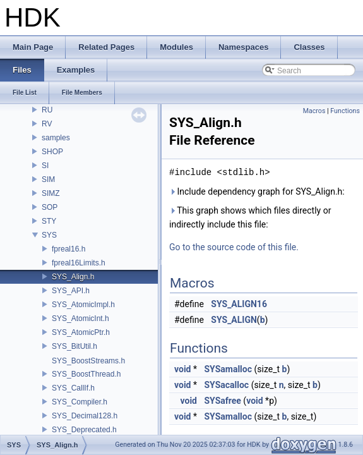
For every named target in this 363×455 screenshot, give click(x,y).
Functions (345, 111)
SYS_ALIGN (234, 320)
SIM (48, 179)
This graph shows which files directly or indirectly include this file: (250, 217)
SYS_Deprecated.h (84, 429)
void (182, 369)
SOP (49, 207)
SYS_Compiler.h (79, 401)
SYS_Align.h (73, 276)
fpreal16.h (68, 249)
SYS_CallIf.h (73, 388)
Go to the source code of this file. (234, 247)
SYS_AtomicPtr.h (81, 332)
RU (47, 110)
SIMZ (51, 193)
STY (49, 221)
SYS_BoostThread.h (86, 374)
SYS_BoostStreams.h (88, 360)
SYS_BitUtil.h (74, 346)
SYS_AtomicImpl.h (83, 304)
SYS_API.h (71, 290)
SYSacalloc (226, 385)
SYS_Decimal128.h (84, 415)
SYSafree (222, 401)
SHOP (52, 151)
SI (45, 165)
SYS (49, 235)
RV (47, 123)
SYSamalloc (228, 369)
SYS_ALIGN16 (239, 304)
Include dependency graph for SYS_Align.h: (257, 191)
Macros (314, 111)
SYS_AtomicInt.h (80, 318)
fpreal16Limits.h (78, 262)
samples (56, 137)
